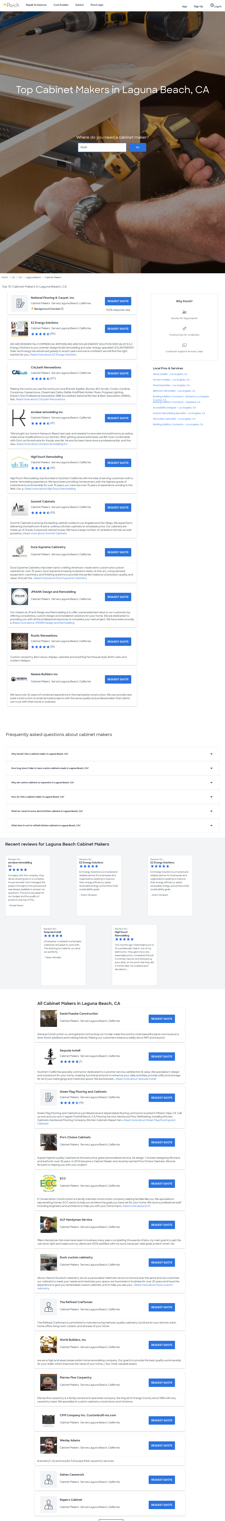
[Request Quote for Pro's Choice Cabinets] (162, 1142)
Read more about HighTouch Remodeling (50, 488)
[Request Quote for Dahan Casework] (162, 1480)
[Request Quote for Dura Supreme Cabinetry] (118, 552)
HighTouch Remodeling (47, 457)
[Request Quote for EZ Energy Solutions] (118, 329)
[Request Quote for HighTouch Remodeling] (118, 463)
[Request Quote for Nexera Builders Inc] (118, 679)
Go (137, 147)
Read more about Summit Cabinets (45, 533)
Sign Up (198, 6)
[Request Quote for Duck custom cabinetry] (162, 1262)
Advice (79, 4)
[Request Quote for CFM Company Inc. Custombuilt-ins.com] (162, 1420)
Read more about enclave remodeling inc (42, 444)
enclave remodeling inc (47, 412)
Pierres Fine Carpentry (75, 1377)
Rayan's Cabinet (71, 1500)
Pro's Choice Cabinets (75, 1137)
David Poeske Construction (79, 1014)
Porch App (97, 4)
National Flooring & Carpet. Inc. (53, 298)
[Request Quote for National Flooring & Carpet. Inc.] (118, 301)
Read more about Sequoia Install (136, 1078)
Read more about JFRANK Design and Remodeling (43, 622)
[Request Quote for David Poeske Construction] (162, 1019)
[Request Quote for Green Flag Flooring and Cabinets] (162, 1098)
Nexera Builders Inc (44, 674)
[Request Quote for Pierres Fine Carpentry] (162, 1383)
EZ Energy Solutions (44, 323)
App (184, 6)
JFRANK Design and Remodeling (53, 592)
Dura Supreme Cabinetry (48, 547)
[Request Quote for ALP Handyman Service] (162, 1225)
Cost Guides (61, 4)
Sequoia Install (70, 1050)
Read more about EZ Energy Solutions (53, 354)
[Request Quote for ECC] (162, 1183)
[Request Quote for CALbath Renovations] (118, 373)
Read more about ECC (137, 1206)
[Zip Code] (102, 147)
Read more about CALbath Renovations (40, 399)
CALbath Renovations (46, 367)
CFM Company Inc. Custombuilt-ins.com (88, 1415)
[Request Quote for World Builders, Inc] (162, 1345)
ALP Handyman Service (76, 1220)
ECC (63, 1178)
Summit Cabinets (43, 501)
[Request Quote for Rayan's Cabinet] (162, 1505)
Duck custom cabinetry (76, 1257)
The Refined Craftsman (76, 1302)
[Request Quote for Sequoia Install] (162, 1056)
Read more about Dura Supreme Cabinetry (60, 578)
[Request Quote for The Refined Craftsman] (162, 1307)
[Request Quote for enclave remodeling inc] (118, 418)
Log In (216, 5)
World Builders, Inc (73, 1340)
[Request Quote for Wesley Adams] (162, 1445)
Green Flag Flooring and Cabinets (83, 1092)
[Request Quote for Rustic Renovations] (118, 641)
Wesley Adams (70, 1440)
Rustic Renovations (44, 635)
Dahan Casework (72, 1474)
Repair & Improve (36, 4)
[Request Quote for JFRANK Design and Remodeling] (118, 597)
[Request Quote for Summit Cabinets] (118, 507)
